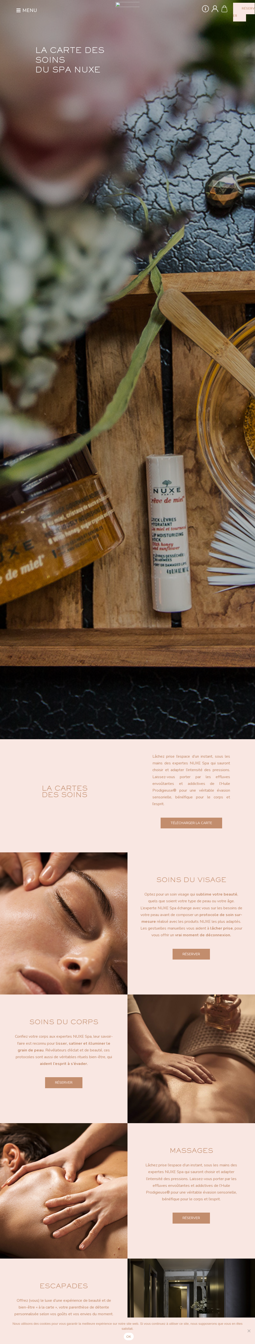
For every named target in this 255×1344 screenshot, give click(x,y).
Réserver (191, 954)
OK (128, 1337)
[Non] (248, 1330)
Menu (29, 10)
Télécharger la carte (191, 823)
